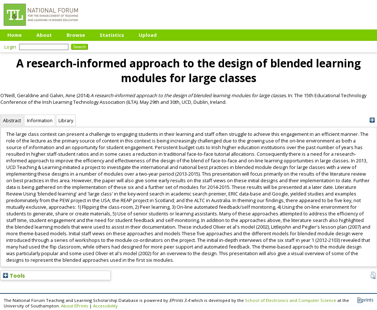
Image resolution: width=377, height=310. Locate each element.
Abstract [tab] (12, 120)
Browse (76, 35)
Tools (14, 275)
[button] (373, 275)
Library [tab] (65, 120)
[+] (372, 120)
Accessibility (105, 306)
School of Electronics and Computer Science (290, 300)
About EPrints (74, 306)
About (44, 35)
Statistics (112, 35)
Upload (148, 35)
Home (14, 35)
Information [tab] (40, 120)
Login (10, 46)
